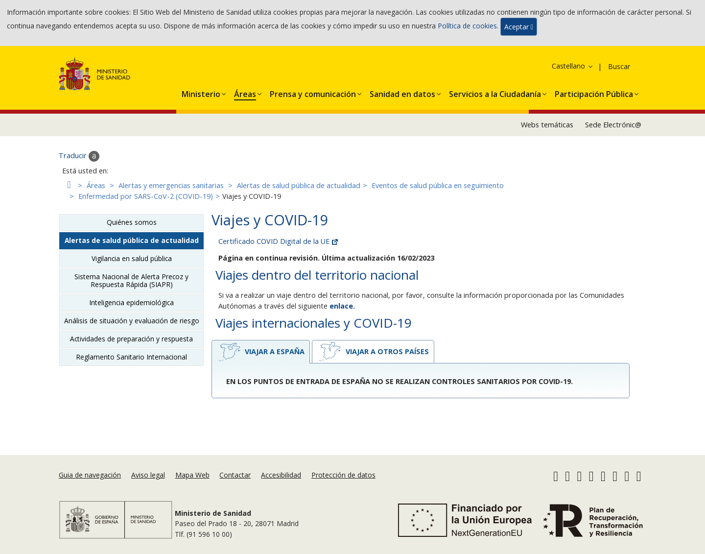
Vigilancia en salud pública (132, 258)
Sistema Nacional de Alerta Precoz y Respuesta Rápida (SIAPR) (131, 280)
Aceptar (518, 26)
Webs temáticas (547, 124)
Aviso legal (148, 475)
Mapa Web (192, 475)
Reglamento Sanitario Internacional (131, 356)
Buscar (619, 66)
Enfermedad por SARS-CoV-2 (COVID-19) (145, 196)
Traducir (79, 156)
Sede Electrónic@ (613, 124)
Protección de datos (343, 475)
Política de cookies (467, 25)
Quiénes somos (132, 222)
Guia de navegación (90, 475)
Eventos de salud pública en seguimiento (438, 185)
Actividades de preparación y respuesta (131, 338)
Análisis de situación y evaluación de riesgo (131, 320)
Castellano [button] (573, 66)
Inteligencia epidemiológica (131, 302)
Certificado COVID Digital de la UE (278, 241)
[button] (201, 92)
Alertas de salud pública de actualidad (298, 185)
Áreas (96, 185)
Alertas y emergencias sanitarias (171, 185)
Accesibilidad (281, 475)
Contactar (235, 475)
